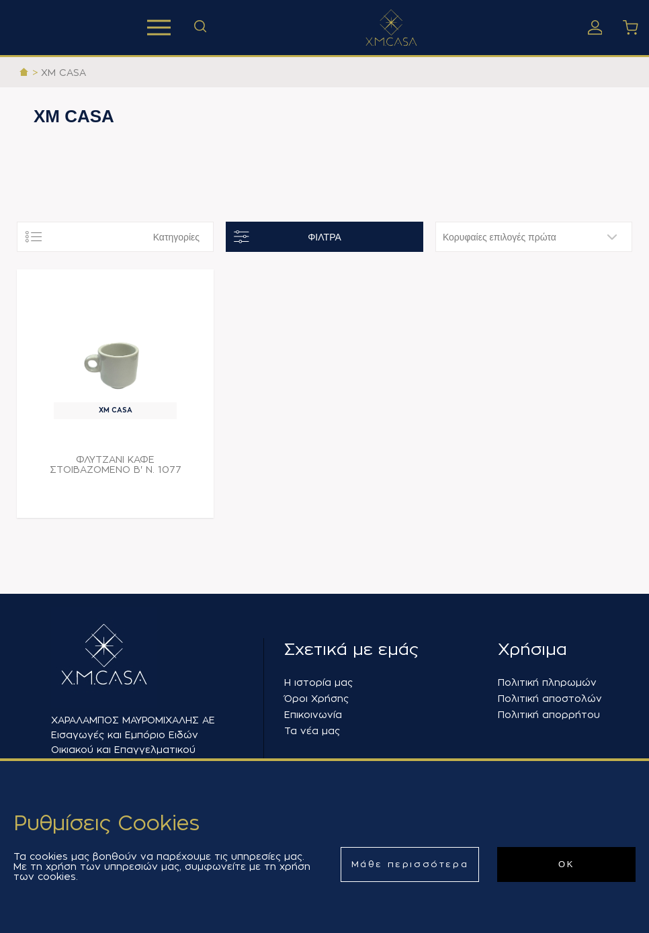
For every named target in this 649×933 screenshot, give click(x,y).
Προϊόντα (159, 27)
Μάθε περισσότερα (410, 864)
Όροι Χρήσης (316, 698)
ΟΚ (566, 864)
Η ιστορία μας (318, 682)
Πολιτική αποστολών (550, 698)
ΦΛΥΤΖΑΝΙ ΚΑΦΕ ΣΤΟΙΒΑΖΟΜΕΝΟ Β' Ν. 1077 (115, 464)
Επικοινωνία (313, 714)
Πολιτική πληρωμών (547, 682)
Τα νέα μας (312, 731)
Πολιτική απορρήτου (549, 714)
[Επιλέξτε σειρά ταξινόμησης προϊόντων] (533, 237)
